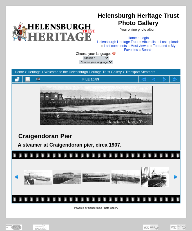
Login (144, 38)
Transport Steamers (140, 72)
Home (132, 38)
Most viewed (140, 46)
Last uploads (169, 42)
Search (147, 50)
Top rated (160, 46)
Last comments (115, 46)
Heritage (34, 72)
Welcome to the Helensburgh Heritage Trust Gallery (83, 72)
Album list (149, 42)
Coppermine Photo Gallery (103, 208)
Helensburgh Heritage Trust (118, 42)
